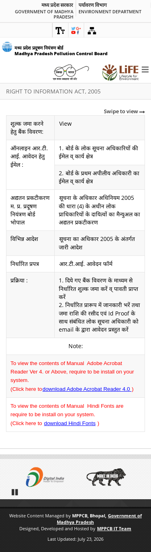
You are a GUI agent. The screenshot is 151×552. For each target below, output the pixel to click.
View (65, 123)
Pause (15, 492)
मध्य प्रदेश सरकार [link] (57, 5)
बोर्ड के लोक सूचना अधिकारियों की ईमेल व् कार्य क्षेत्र (98, 152)
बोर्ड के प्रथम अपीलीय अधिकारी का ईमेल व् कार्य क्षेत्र (99, 177)
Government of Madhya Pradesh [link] (44, 14)
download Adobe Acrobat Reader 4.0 (87, 389)
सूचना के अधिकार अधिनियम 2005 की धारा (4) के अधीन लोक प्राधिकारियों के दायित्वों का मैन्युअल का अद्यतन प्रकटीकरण (99, 210)
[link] (60, 30)
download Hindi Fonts (69, 423)
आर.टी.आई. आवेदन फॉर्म (85, 264)
